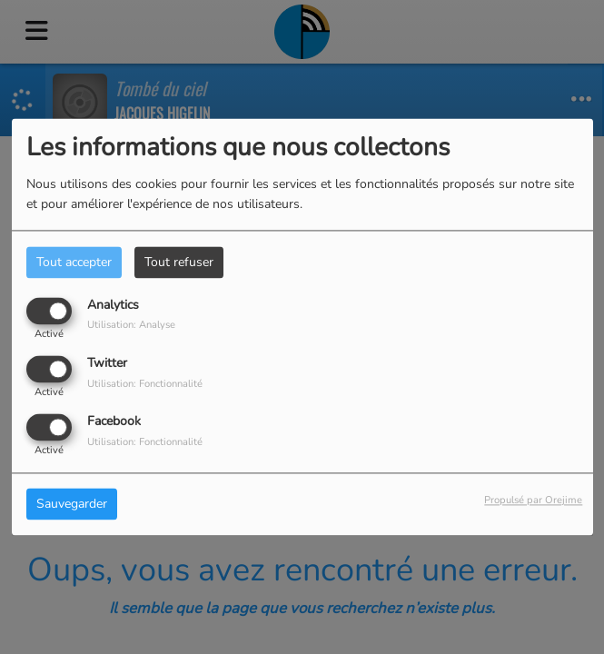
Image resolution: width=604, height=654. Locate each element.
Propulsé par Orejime (533, 501)
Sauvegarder (71, 504)
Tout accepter (74, 262)
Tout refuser (178, 262)
